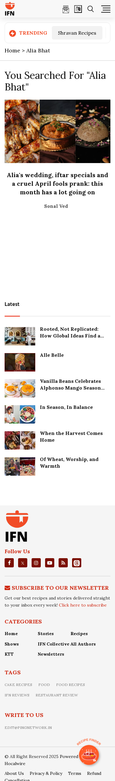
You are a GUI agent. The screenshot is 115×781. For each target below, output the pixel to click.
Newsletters (51, 654)
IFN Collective (53, 644)
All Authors (83, 644)
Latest (12, 304)
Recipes (79, 633)
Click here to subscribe (83, 605)
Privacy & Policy (46, 773)
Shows (12, 644)
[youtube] (49, 562)
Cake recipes (18, 684)
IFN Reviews (17, 695)
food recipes (70, 684)
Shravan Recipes (77, 33)
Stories (46, 633)
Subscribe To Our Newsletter (60, 587)
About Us (14, 773)
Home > (15, 50)
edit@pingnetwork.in (28, 727)
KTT (9, 654)
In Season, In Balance (66, 407)
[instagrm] (36, 562)
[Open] (78, 9)
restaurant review (57, 695)
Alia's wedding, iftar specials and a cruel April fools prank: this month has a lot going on (57, 183)
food (44, 684)
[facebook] (9, 562)
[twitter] (22, 563)
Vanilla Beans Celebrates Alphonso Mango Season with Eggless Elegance (70, 388)
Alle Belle (52, 355)
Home (11, 633)
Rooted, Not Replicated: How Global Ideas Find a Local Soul (70, 336)
